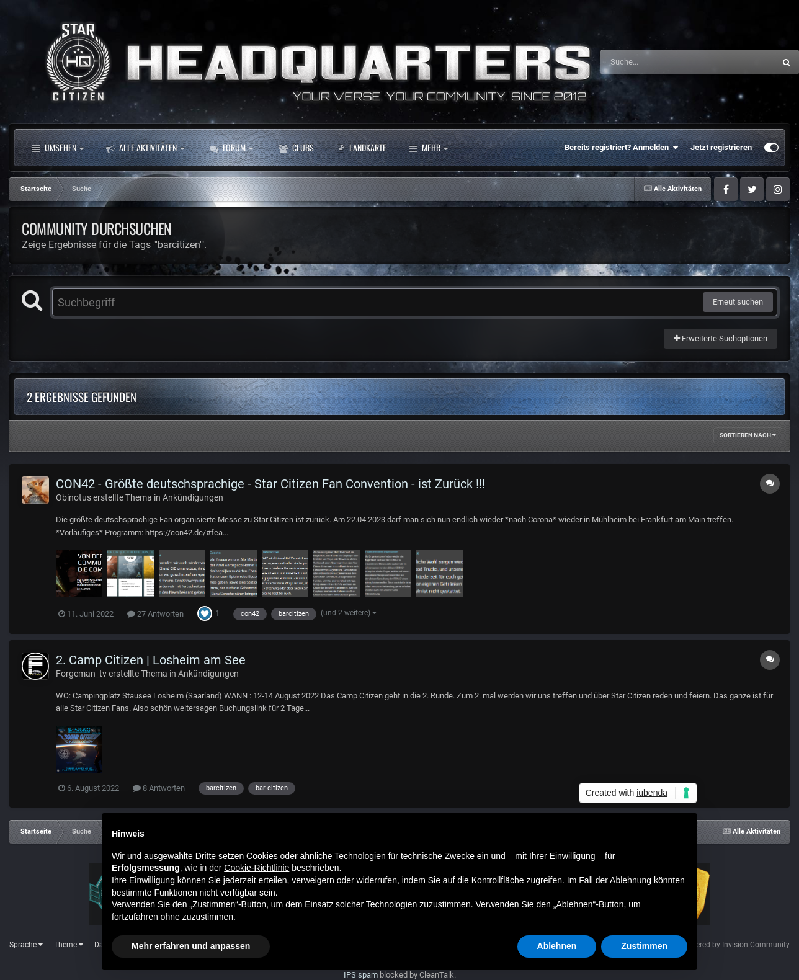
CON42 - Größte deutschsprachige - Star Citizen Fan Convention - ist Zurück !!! (270, 483)
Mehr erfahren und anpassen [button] (191, 946)
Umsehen (57, 147)
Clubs (296, 147)
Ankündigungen (193, 497)
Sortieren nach (748, 435)
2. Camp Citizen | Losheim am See (151, 660)
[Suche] (663, 62)
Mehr (355, 147)
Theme (68, 944)
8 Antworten (159, 788)
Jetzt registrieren (721, 147)
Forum (231, 147)
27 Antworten (155, 613)
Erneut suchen (738, 301)
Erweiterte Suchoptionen (720, 338)
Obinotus (73, 497)
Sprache (26, 944)
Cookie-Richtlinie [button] (256, 868)
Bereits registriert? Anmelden (621, 147)
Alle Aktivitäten (145, 147)
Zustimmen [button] (644, 946)
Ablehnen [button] (557, 946)
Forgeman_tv (81, 674)
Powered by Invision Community (735, 944)
